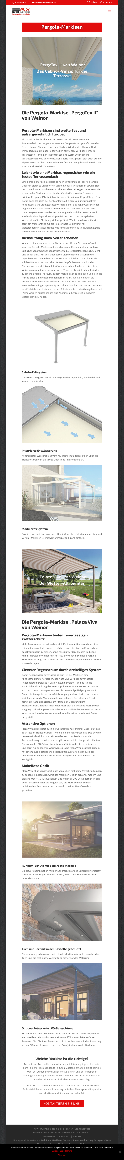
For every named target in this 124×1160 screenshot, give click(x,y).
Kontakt (76, 1136)
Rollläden (46, 1140)
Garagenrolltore (102, 1140)
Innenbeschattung (83, 1140)
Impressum (49, 1136)
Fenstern (67, 1140)
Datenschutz (63, 1136)
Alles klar (62, 1155)
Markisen (57, 1140)
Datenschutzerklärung (62, 1151)
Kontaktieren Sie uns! (61, 1103)
